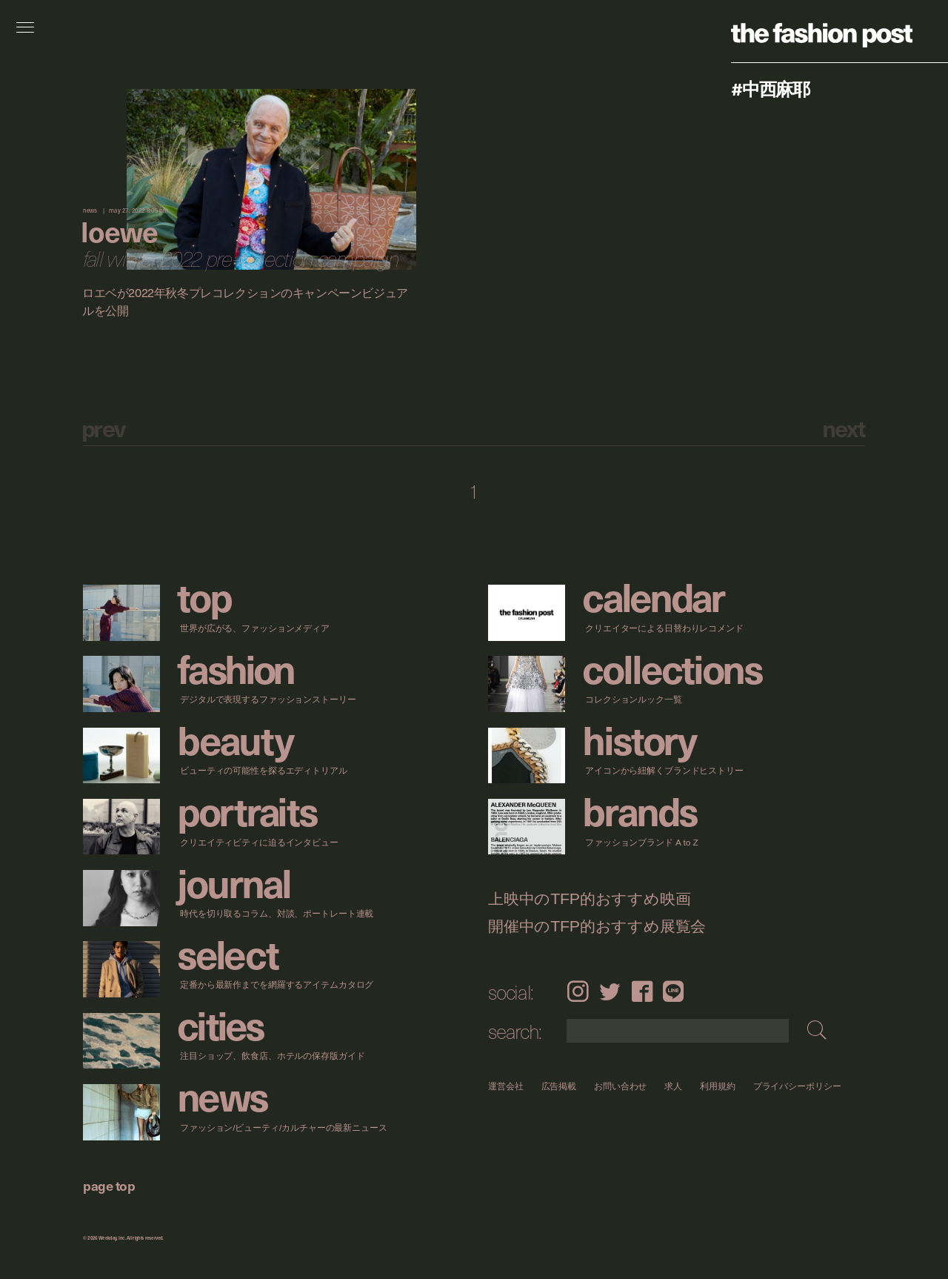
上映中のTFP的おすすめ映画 (589, 899)
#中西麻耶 (770, 88)
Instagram (578, 991)
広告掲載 (559, 1086)
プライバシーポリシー (797, 1086)
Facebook (642, 991)
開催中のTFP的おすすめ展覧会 (597, 926)
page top (109, 1185)
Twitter (610, 991)
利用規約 (717, 1086)
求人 (674, 1086)
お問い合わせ (620, 1086)
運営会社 (506, 1086)
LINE (673, 991)
